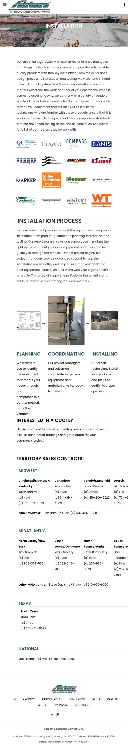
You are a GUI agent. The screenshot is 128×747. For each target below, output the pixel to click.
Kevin (28, 498)
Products (29, 699)
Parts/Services (52, 699)
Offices (43, 704)
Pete (92, 558)
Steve (77, 585)
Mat (44, 659)
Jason (93, 492)
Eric (121, 492)
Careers (112, 699)
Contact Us (82, 704)
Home (13, 699)
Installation (76, 699)
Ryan (63, 492)
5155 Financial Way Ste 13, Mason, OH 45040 (49, 736)
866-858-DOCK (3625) (101, 736)
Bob (66, 513)
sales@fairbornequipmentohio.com (68, 741)
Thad (29, 623)
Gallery (96, 699)
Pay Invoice (61, 704)
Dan (122, 563)
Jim (26, 558)
